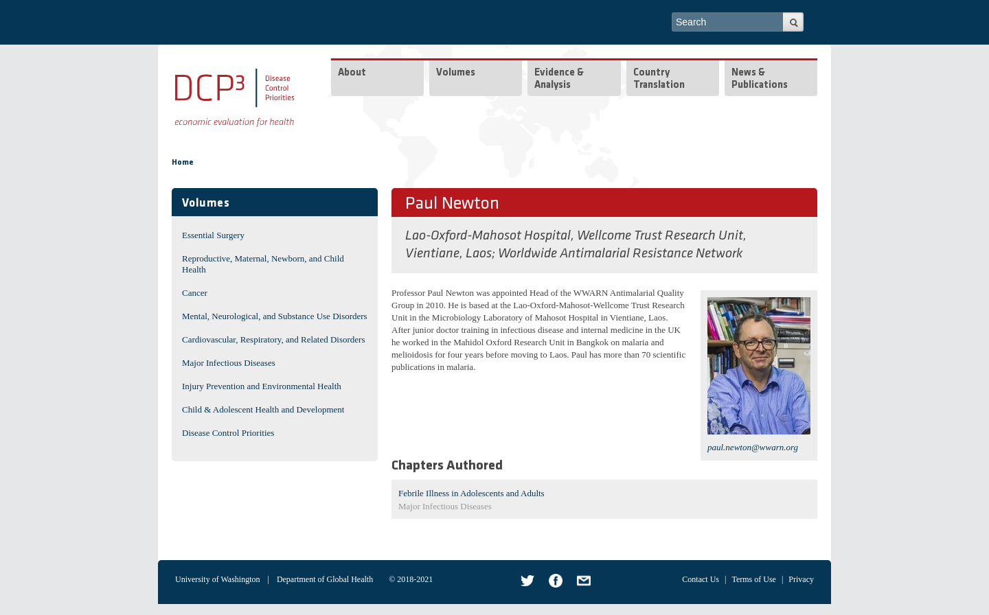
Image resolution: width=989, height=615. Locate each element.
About (352, 73)
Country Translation (659, 79)
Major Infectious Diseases (228, 363)
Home (183, 163)
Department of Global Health (325, 579)
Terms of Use (753, 579)
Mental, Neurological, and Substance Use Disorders (274, 316)
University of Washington (217, 579)
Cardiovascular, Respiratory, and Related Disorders (273, 339)
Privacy (801, 579)
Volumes (455, 73)
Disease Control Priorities (228, 433)
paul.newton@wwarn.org (752, 447)
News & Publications (759, 79)
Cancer (194, 293)
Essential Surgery (213, 235)
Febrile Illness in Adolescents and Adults (471, 493)
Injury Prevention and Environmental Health (261, 386)
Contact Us (700, 579)
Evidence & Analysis (559, 79)
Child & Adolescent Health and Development (263, 409)
